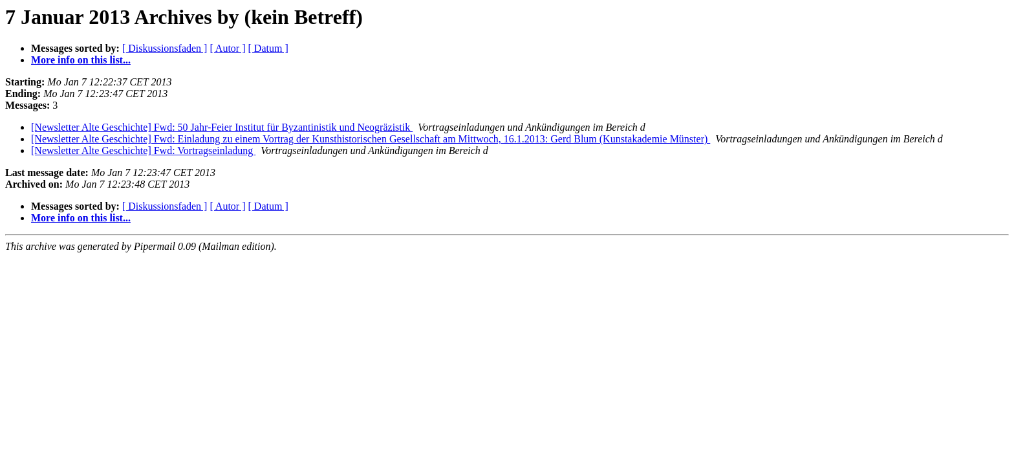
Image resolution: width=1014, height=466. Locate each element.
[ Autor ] (227, 48)
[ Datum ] (268, 48)
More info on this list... (81, 59)
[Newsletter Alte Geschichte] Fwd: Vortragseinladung (143, 150)
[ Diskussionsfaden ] (165, 48)
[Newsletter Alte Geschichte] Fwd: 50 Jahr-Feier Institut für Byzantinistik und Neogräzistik (222, 127)
